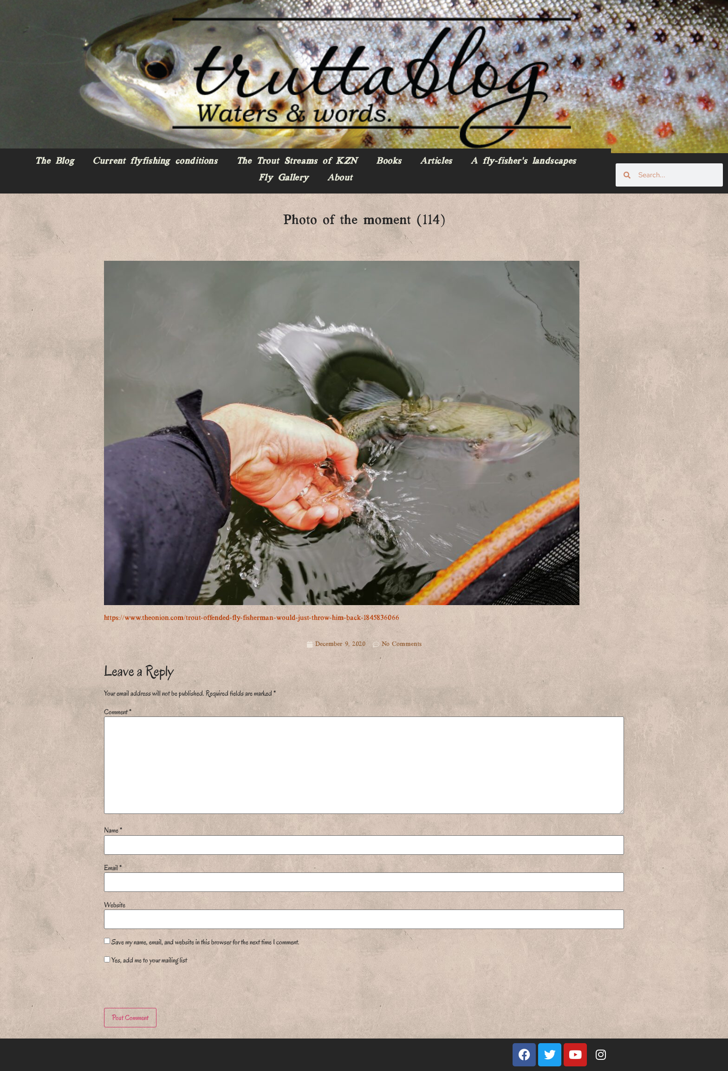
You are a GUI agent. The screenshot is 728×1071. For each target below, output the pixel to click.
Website (114, 905)
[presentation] (167, 988)
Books (389, 161)
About (339, 178)
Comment (117, 712)
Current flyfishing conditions (154, 161)
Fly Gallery (284, 178)
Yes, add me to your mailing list (145, 960)
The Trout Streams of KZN (297, 161)
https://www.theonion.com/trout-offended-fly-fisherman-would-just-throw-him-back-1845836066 (251, 618)
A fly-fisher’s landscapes (523, 161)
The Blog (54, 161)
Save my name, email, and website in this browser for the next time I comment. (205, 942)
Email (113, 867)
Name (113, 830)
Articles (436, 161)
